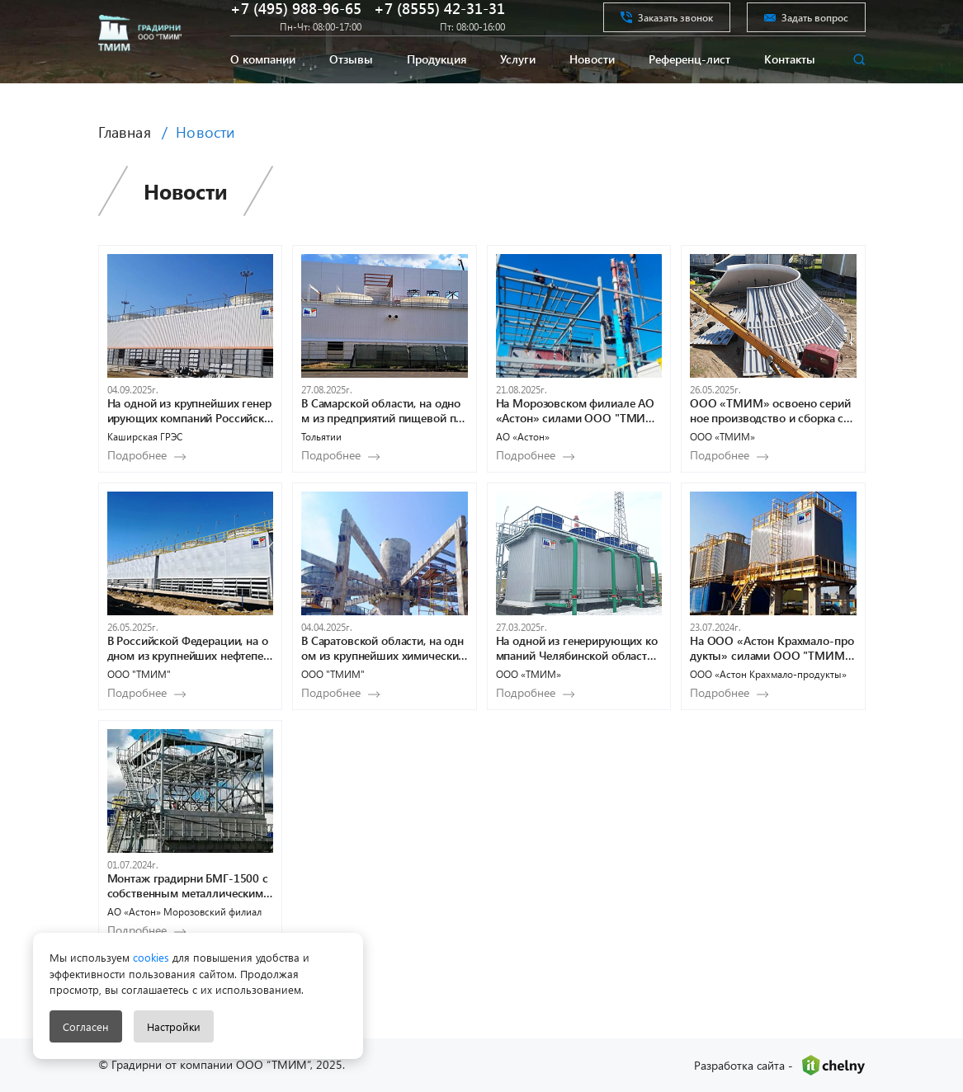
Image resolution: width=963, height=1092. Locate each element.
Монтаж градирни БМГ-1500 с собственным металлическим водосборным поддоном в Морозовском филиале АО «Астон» (190, 886)
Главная (124, 132)
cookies (149, 957)
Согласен (86, 1026)
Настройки (174, 1026)
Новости (592, 84)
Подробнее (137, 455)
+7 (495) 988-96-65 (295, 20)
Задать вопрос (806, 28)
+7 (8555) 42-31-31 (439, 20)
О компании (262, 84)
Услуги (518, 84)
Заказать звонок (667, 28)
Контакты (789, 84)
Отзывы (351, 84)
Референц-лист (689, 84)
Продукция (436, 84)
